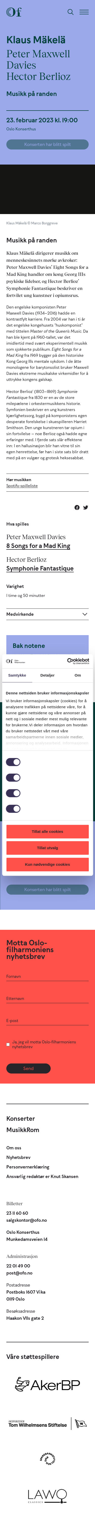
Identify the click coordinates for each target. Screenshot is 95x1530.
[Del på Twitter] (86, 507)
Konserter (20, 1118)
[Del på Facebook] (77, 507)
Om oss (13, 1147)
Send (28, 1068)
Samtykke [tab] (17, 675)
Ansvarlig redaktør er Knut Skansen (42, 1176)
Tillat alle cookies (47, 831)
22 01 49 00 (18, 1265)
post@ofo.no (19, 1273)
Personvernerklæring (27, 1166)
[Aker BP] (47, 1386)
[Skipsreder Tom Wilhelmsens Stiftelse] (47, 1423)
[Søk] (70, 12)
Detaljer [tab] (48, 675)
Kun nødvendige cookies (47, 864)
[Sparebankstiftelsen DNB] (47, 1459)
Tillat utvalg (47, 848)
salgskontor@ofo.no (26, 1220)
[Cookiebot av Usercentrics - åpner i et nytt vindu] (67, 661)
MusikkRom (22, 1129)
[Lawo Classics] (47, 1495)
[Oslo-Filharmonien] (14, 12)
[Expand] (47, 614)
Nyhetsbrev (18, 1157)
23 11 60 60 (17, 1213)
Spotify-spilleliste (22, 485)
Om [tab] (78, 675)
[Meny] (84, 12)
